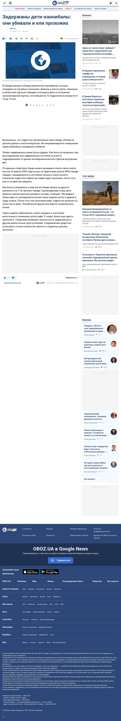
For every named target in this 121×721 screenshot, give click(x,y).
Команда (49, 529)
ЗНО (56, 604)
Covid (51, 635)
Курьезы (13, 28)
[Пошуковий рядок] (116, 3)
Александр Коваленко (91, 367)
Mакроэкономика (45, 627)
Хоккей (42, 597)
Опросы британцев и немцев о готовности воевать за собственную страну (95, 433)
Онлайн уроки (42, 604)
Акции (49, 612)
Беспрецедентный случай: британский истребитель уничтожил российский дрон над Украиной (95, 361)
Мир (34, 581)
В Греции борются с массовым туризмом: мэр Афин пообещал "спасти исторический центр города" (93, 101)
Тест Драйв (26, 612)
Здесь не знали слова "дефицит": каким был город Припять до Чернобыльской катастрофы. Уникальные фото (99, 51)
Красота (41, 642)
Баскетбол (34, 597)
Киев (24, 589)
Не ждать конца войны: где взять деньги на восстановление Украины (96, 465)
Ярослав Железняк (90, 472)
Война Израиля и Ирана (53, 9)
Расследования (69, 581)
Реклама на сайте (29, 535)
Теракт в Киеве (100, 9)
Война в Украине (34, 9)
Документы (50, 535)
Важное (86, 15)
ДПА (51, 604)
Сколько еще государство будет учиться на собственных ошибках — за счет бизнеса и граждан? (96, 449)
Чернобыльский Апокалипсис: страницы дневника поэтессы (95, 416)
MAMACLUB (43, 635)
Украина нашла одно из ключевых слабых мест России (95, 345)
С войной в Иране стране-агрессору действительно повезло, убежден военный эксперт (99, 221)
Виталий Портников (91, 351)
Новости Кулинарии (47, 619)
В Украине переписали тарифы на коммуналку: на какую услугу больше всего (94, 75)
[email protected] (30, 704)
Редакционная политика (12, 283)
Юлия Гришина (89, 335)
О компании (26, 529)
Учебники (31, 604)
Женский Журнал (59, 642)
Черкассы (57, 589)
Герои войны (20, 9)
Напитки (34, 619)
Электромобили (39, 612)
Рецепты (25, 619)
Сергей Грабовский (90, 423)
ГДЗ (23, 604)
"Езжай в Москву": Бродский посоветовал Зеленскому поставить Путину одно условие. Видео (98, 237)
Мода (48, 642)
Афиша (25, 642)
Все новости (113, 581)
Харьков (31, 589)
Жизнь (50, 581)
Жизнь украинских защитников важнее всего (100, 244)
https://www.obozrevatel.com (82, 653)
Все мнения (89, 479)
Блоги (80, 581)
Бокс (49, 597)
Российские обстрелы (83, 9)
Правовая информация (78, 529)
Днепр (49, 589)
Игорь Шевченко (90, 455)
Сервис (56, 612)
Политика (21, 581)
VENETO (68, 9)
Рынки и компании (29, 627)
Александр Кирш (90, 439)
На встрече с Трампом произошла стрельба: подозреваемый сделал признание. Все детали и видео (99, 257)
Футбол (25, 597)
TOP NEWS (88, 176)
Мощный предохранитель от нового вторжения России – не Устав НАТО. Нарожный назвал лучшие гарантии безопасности (98, 212)
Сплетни (33, 642)
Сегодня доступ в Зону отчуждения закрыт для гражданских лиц (99, 59)
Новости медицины (29, 635)
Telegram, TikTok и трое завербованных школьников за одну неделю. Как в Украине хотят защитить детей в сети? (93, 328)
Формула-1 (57, 597)
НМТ (62, 604)
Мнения (86, 319)
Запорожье (40, 589)
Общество (97, 581)
